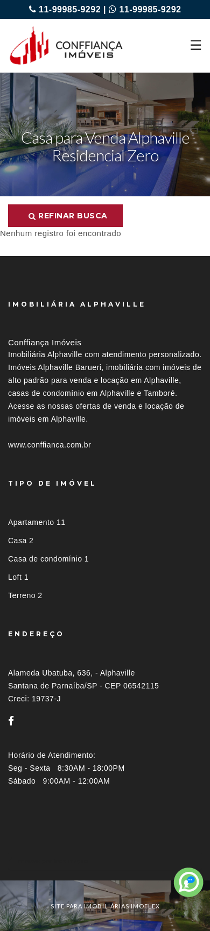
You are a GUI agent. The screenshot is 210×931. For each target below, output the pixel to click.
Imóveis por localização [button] (52, 860)
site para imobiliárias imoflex (105, 905)
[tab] (105, 861)
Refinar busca (68, 216)
